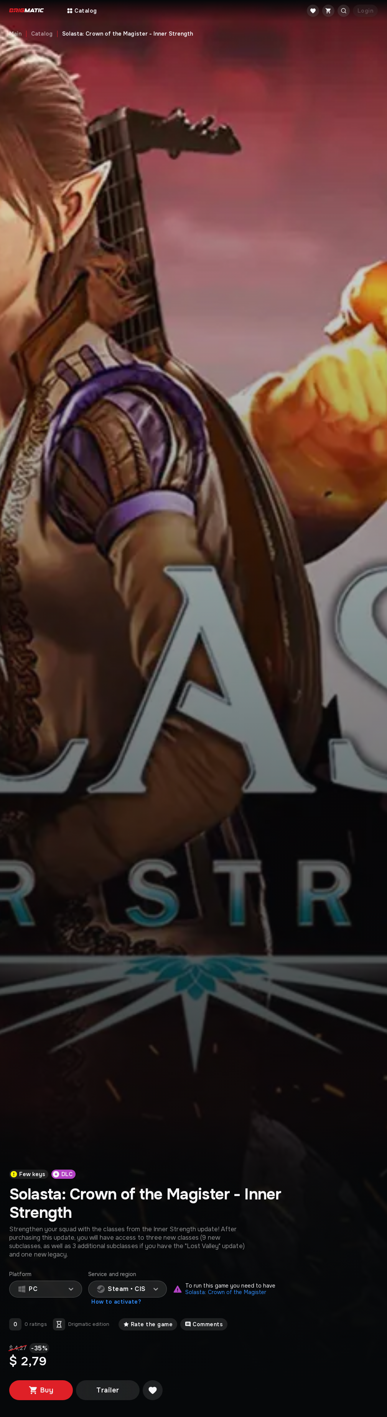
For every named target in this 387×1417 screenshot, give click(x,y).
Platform (20, 1274)
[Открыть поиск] (344, 11)
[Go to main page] (26, 11)
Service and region (112, 1274)
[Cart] (328, 11)
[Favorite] (313, 11)
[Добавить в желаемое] (153, 1390)
